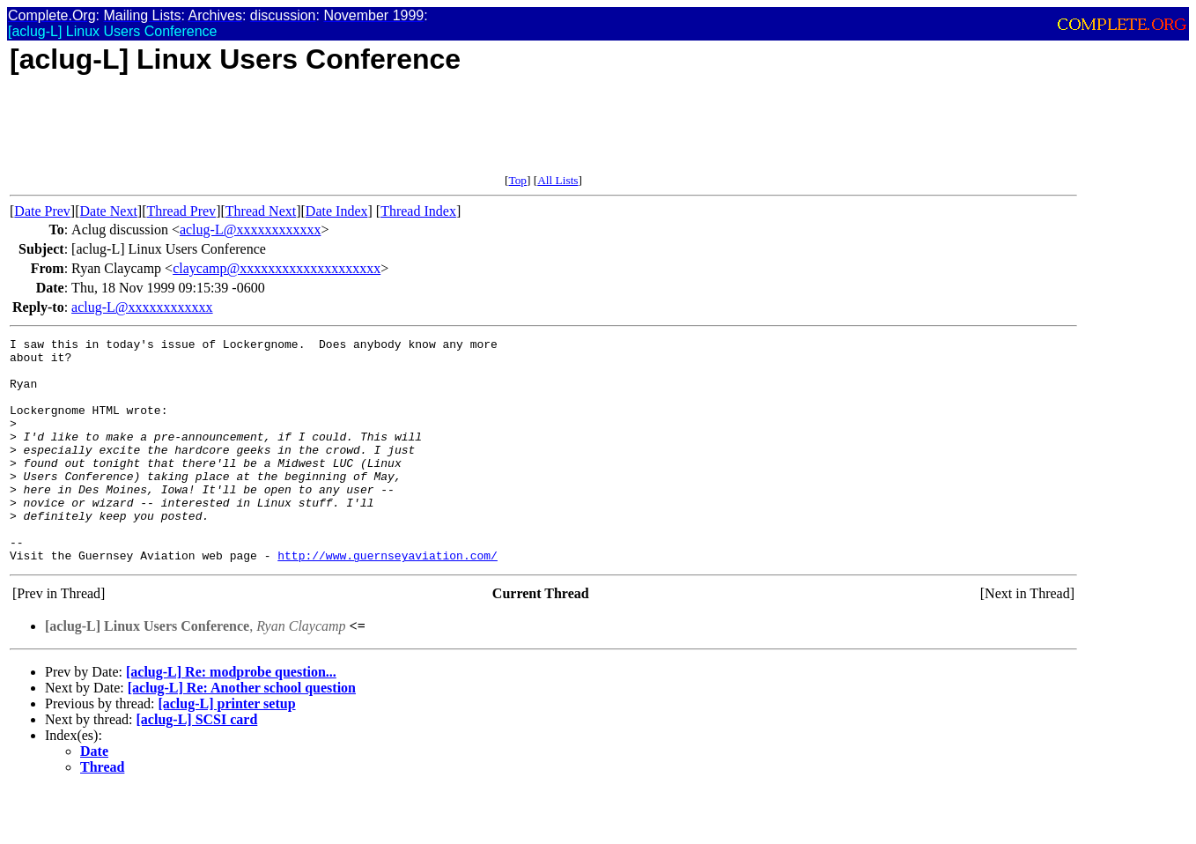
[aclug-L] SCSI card (197, 764)
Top (517, 180)
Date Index (337, 211)
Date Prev (42, 211)
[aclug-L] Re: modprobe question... (231, 716)
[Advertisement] (330, 134)
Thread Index (418, 211)
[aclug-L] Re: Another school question (242, 732)
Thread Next (260, 211)
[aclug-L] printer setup (226, 748)
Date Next (108, 211)
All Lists (557, 180)
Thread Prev (181, 211)
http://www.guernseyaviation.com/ (387, 600)
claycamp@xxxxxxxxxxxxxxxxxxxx (276, 268)
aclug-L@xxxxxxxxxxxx (250, 229)
